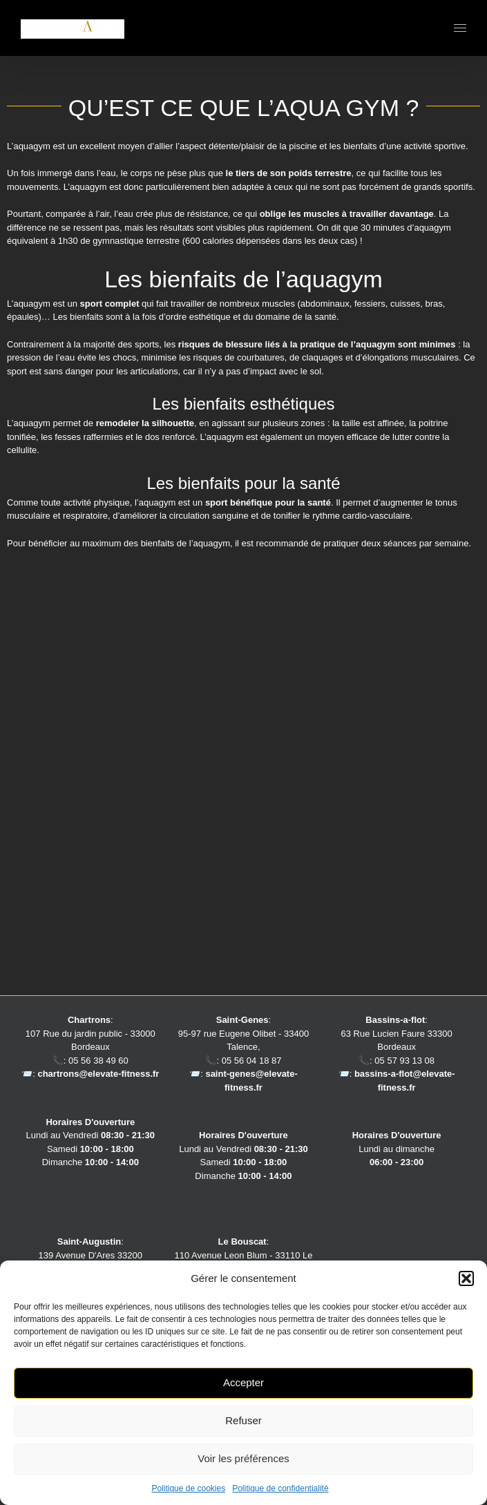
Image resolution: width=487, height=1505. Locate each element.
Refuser (243, 1420)
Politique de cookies (188, 1488)
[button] (466, 1278)
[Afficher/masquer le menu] (460, 28)
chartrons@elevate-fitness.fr (98, 1073)
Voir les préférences (243, 1458)
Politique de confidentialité (280, 1488)
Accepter (243, 1382)
